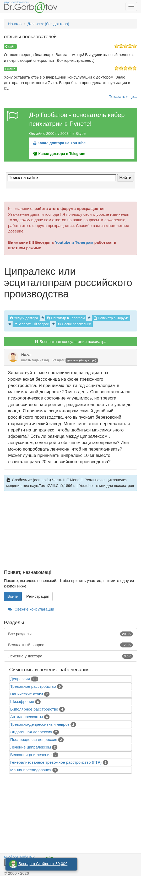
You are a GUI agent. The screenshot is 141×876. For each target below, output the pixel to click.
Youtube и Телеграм (74, 242)
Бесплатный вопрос (31, 324)
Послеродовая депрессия (33, 739)
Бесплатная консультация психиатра (71, 341)
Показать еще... (123, 96)
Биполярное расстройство (34, 709)
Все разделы (70, 633)
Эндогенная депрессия (31, 732)
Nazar (26, 354)
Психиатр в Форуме (111, 318)
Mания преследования (30, 770)
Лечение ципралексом (30, 747)
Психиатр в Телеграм (66, 318)
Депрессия (20, 679)
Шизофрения (22, 701)
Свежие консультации (31, 609)
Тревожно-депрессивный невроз (39, 724)
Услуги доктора (24, 318)
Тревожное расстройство (33, 686)
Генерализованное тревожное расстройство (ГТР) (56, 762)
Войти (12, 596)
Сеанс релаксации (74, 324)
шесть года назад (35, 360)
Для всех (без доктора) (81, 360)
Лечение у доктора (70, 656)
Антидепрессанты (26, 716)
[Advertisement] (70, 533)
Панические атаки (26, 694)
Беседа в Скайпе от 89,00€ (42, 863)
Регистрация (37, 596)
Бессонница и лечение (31, 754)
